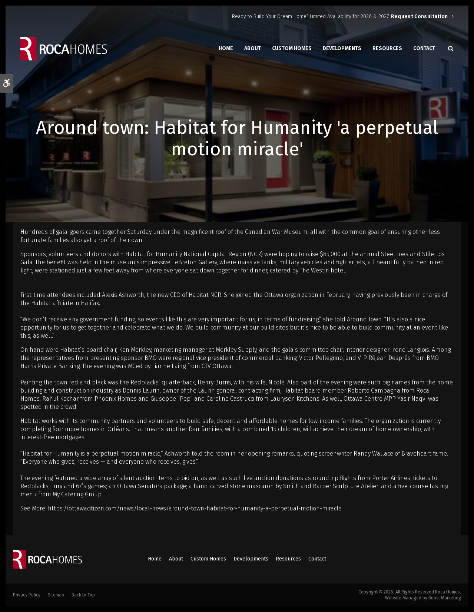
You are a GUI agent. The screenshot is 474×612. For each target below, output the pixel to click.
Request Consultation (419, 16)
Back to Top (83, 595)
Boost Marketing (444, 598)
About (252, 48)
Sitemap (56, 595)
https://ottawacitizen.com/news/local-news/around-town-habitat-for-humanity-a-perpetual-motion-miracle (195, 508)
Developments (342, 48)
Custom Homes (292, 48)
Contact (424, 48)
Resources (387, 48)
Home (226, 48)
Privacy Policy (26, 595)
